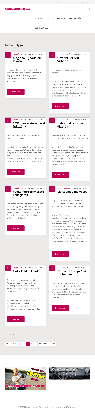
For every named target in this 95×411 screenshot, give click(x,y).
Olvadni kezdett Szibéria (68, 59)
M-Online (39, 18)
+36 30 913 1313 (61, 2)
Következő (43, 344)
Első (7, 344)
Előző (14, 344)
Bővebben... (16, 91)
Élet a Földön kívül (25, 271)
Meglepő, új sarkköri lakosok (27, 59)
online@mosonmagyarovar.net (81, 2)
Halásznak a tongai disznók (70, 124)
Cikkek (49, 18)
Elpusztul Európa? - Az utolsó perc (72, 272)
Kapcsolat (61, 18)
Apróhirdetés (75, 18)
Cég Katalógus (41, 28)
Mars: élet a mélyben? (72, 192)
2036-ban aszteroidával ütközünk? (29, 124)
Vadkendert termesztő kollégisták (28, 193)
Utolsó (52, 344)
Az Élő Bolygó (20, 54)
